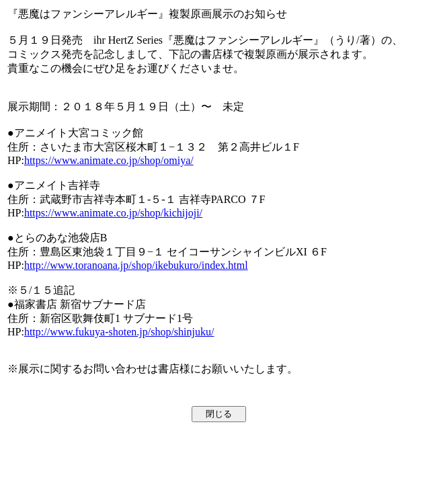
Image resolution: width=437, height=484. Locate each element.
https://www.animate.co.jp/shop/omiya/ (109, 160)
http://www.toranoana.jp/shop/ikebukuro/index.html (136, 265)
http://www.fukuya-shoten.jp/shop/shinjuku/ (119, 331)
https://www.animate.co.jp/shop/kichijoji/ (113, 212)
